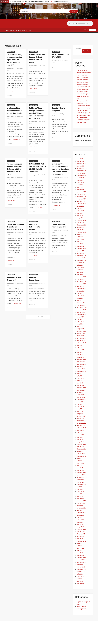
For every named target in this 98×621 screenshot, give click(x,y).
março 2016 (80, 434)
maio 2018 (80, 373)
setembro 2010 (81, 561)
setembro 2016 (81, 420)
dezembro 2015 (81, 441)
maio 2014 (80, 486)
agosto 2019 (80, 337)
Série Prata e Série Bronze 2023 (14, 268)
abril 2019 (80, 347)
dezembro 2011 (81, 554)
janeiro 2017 (81, 410)
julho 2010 (80, 566)
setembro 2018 (81, 363)
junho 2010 (80, 568)
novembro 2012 (81, 528)
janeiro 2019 (81, 354)
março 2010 (80, 575)
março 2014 (80, 490)
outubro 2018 (81, 361)
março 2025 (80, 182)
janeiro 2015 (81, 467)
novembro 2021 (81, 276)
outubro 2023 (81, 222)
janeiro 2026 (81, 158)
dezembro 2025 (81, 160)
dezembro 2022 (81, 245)
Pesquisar (78, 40)
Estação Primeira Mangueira (58, 100)
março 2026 (80, 153)
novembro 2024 (81, 191)
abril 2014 (80, 488)
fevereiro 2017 (81, 408)
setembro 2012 (81, 533)
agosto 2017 (80, 394)
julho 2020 (80, 311)
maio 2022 (80, 262)
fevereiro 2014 (81, 493)
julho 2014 (80, 481)
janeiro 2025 (81, 186)
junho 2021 (80, 288)
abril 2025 (80, 179)
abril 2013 (80, 516)
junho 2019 (80, 342)
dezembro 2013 (81, 498)
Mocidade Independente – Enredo (35, 217)
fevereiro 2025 (81, 184)
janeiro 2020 (81, 325)
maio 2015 (80, 458)
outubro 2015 (81, 446)
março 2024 (80, 210)
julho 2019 (80, 340)
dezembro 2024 (81, 189)
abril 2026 (80, 151)
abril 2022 (80, 264)
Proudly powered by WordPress (37, 618)
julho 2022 (80, 257)
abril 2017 (80, 403)
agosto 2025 (80, 170)
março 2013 (80, 519)
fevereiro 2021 (81, 295)
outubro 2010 (81, 559)
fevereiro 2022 (81, 269)
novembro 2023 (81, 219)
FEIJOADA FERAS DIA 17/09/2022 (60, 48)
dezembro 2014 (81, 469)
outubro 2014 (81, 474)
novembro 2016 (81, 415)
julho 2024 (80, 200)
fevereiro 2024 (81, 212)
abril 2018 (80, 375)
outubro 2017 (81, 389)
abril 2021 (80, 292)
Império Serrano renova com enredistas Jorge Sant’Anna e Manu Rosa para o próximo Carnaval (84, 67)
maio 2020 (80, 316)
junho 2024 (80, 203)
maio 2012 (80, 542)
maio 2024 (80, 205)
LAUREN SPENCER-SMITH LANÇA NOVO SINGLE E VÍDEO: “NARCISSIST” (37, 159)
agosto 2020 (80, 309)
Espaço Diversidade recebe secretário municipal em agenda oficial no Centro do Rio (83, 86)
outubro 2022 (81, 250)
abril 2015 (80, 460)
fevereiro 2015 (81, 465)
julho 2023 (80, 229)
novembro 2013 (81, 500)
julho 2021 (80, 285)
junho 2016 (80, 427)
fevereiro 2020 (81, 323)
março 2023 (80, 238)
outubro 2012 (81, 531)
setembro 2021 (81, 281)
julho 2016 (80, 424)
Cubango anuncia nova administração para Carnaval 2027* (83, 76)
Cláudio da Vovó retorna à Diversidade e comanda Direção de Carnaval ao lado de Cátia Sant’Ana (60, 160)
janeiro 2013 (81, 524)
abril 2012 (80, 545)
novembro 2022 (81, 248)
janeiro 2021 (81, 297)
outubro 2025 (81, 165)
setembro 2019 (81, 335)
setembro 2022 (81, 252)
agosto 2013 (80, 507)
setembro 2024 (81, 196)
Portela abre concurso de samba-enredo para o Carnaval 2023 (15, 217)
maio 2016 (80, 429)
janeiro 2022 (81, 271)
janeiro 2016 (81, 439)
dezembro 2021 (81, 273)
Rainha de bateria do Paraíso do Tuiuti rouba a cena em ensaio (37, 50)
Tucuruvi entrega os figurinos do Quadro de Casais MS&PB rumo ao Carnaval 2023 (14, 160)
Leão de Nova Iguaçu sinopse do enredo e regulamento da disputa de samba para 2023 (15, 51)
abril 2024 (80, 207)
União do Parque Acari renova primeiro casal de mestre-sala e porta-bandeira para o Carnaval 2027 (84, 109)
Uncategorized (10, 44)
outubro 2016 (81, 417)
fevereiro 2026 (81, 156)
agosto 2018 (80, 365)
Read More (11, 82)
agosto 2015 (80, 450)
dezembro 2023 (81, 217)
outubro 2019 (81, 332)
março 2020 (80, 321)
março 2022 (80, 266)
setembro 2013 (81, 505)
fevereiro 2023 (81, 240)
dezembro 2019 (81, 328)
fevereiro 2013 (81, 521)
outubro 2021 (81, 278)
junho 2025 (80, 174)
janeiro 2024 (81, 215)
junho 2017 (80, 399)
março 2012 (80, 547)
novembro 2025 (81, 163)
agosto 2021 (80, 283)
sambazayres (10, 60)
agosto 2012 (80, 535)
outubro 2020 (81, 304)
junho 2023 (80, 231)
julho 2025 (80, 172)
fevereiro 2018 (81, 380)
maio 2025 (80, 177)
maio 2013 (80, 514)
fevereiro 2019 (81, 351)
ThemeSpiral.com (64, 618)
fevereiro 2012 (81, 549)
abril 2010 (80, 573)
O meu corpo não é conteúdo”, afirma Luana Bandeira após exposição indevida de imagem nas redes (84, 97)
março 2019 (80, 349)
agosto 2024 (80, 198)
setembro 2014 (81, 476)
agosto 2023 (80, 226)
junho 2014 (80, 483)
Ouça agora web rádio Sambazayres (18, 30)
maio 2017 (80, 401)
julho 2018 (80, 368)
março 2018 (80, 377)
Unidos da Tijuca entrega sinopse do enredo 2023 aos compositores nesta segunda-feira (36, 104)
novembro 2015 (81, 443)
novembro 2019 (81, 330)
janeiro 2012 (81, 552)
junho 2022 (80, 259)
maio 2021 (80, 290)
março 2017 (80, 406)
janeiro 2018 (81, 382)
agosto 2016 (80, 422)
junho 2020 (80, 314)
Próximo (43, 305)
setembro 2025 (81, 167)
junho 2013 (80, 512)
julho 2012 (80, 538)
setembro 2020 (81, 307)
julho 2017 (80, 396)
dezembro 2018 (81, 356)
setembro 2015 (81, 448)
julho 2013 (80, 509)
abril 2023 (80, 236)
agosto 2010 (80, 564)
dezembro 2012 (81, 526)
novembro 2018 (81, 358)
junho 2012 (80, 540)
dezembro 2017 (81, 384)
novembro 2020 (81, 302)
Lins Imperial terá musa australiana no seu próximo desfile (14, 102)
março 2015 (80, 462)
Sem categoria (81, 598)
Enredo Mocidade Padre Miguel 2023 (59, 215)
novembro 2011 (81, 557)
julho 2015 (80, 453)
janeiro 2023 (81, 243)
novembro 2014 (81, 472)
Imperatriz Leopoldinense (35, 268)
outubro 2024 (81, 193)
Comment (9, 86)
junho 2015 (80, 455)
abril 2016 (80, 432)
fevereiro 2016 (81, 436)
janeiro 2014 (81, 495)
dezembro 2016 (81, 413)
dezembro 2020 (81, 299)
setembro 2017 (81, 391)
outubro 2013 (81, 502)
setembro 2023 (81, 224)
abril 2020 (80, 318)
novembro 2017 (81, 387)
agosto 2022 (80, 255)
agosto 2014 (80, 479)
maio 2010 (80, 571)
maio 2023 (80, 233)
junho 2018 (80, 370)
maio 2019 (80, 344)
